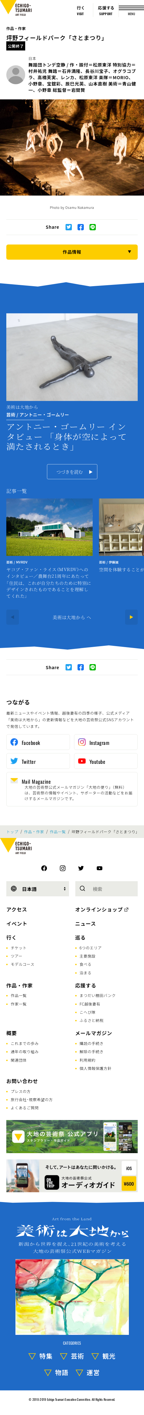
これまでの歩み (25, 1043)
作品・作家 (16, 28)
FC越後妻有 (90, 1003)
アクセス (16, 909)
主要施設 (88, 955)
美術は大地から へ (72, 617)
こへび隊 (88, 1012)
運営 (93, 1372)
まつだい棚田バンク (98, 995)
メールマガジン (93, 1033)
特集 (46, 1355)
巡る (80, 937)
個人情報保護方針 (96, 1068)
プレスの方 (21, 1091)
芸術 (77, 1355)
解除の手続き (92, 1051)
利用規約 (88, 1060)
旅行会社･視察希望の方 (32, 1099)
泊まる (86, 972)
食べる (86, 964)
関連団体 (19, 1060)
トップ (12, 832)
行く (11, 937)
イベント (16, 923)
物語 (61, 1372)
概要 (11, 1033)
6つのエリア (91, 947)
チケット (19, 947)
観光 (109, 1355)
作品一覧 (58, 832)
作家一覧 (19, 1003)
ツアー (16, 955)
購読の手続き (92, 1043)
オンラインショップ (99, 909)
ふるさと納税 (92, 1020)
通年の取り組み (25, 1051)
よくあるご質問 (25, 1107)
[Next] (131, 617)
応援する (85, 985)
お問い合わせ (22, 1081)
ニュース (85, 923)
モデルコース (22, 964)
